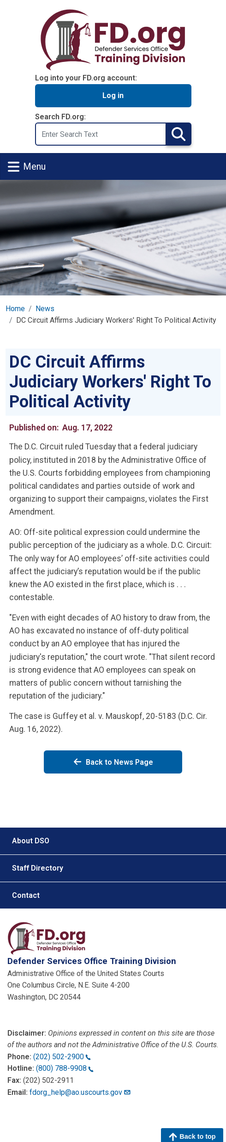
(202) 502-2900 (62, 1056)
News (45, 308)
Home (15, 308)
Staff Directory (37, 868)
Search (179, 133)
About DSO (30, 840)
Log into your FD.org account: (86, 78)
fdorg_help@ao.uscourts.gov (80, 1092)
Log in (113, 95)
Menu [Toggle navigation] (27, 166)
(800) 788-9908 (65, 1068)
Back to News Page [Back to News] (113, 762)
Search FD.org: (60, 116)
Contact (26, 895)
